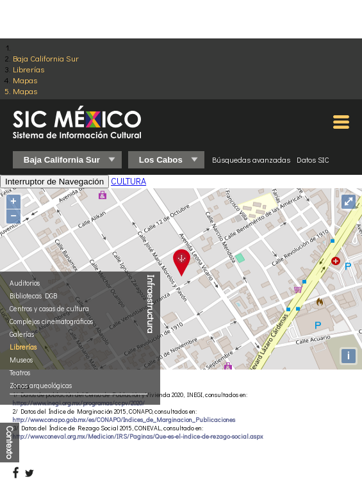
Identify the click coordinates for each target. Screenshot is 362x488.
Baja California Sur (46, 58)
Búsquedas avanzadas (251, 159)
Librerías (28, 68)
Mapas (25, 79)
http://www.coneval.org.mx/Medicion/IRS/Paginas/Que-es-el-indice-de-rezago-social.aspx (138, 436)
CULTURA (128, 181)
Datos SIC (313, 159)
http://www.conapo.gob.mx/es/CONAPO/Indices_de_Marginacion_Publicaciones (124, 420)
